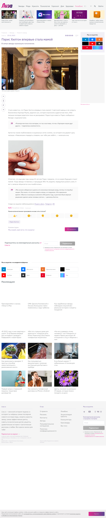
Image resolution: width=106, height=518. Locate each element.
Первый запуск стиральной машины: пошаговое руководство (12, 391)
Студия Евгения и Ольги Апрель (16, 440)
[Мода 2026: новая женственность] (9, 14)
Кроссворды (65, 423)
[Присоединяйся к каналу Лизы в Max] (13, 293)
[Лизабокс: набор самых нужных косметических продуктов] (97, 14)
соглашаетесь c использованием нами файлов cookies (40, 514)
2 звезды (67, 35)
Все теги (64, 426)
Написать (72, 229)
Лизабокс (79, 6)
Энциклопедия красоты (66, 415)
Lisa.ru (4, 35)
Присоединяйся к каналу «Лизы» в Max (44, 21)
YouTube (7, 275)
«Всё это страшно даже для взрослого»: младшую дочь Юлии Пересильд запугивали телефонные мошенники (39, 334)
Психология (45, 6)
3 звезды (69, 35)
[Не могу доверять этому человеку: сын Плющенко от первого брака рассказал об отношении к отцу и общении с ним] (66, 321)
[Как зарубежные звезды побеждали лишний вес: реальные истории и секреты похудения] (66, 293)
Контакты (43, 418)
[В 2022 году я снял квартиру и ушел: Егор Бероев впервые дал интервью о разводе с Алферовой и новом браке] (13, 321)
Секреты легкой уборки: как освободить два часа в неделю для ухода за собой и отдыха (26, 23)
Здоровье (69, 6)
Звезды (21, 6)
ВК (54, 204)
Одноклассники (48, 269)
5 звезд (72, 35)
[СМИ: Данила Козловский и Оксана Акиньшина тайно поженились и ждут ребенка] (40, 293)
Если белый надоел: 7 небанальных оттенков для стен (64, 363)
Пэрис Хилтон (14, 222)
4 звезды (71, 35)
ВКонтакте (27, 269)
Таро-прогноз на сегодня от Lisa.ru (79, 21)
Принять (96, 514)
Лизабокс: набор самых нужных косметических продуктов (96, 22)
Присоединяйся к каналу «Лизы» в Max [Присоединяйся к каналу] (11, 305)
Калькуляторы (66, 419)
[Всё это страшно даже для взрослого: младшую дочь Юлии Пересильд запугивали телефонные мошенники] (40, 321)
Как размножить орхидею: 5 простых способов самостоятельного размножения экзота (12, 364)
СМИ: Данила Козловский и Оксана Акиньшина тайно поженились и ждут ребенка (38, 306)
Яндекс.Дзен (39, 204)
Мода (28, 6)
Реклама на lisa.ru (85, 104)
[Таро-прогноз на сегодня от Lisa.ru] (79, 14)
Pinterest (46, 275)
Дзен (25, 275)
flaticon (11, 442)
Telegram (48, 204)
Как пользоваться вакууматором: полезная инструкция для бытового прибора (37, 364)
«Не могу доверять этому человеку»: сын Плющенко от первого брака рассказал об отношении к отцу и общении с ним (66, 335)
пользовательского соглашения (52, 249)
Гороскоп (55, 6)
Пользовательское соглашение (47, 425)
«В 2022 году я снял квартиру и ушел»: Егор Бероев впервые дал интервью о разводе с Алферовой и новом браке (13, 334)
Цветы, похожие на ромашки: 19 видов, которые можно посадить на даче (65, 391)
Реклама (43, 414)
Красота (35, 6)
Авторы (43, 421)
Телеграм (7, 269)
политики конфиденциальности (67, 249)
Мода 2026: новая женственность (7, 21)
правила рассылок (50, 250)
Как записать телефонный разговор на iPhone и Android (38, 390)
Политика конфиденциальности (48, 430)
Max (64, 275)
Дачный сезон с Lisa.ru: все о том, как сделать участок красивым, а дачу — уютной (61, 23)
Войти (100, 6)
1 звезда (66, 35)
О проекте (44, 411)
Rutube (65, 269)
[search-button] (95, 6)
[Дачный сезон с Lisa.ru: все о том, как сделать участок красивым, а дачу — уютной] (61, 14)
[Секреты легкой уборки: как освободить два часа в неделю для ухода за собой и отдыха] (26, 14)
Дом (62, 6)
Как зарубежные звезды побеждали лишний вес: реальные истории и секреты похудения (65, 307)
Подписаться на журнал (10, 434)
